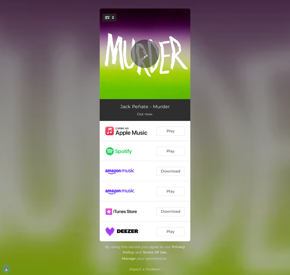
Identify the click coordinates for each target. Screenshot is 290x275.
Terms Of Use (155, 252)
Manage (129, 258)
